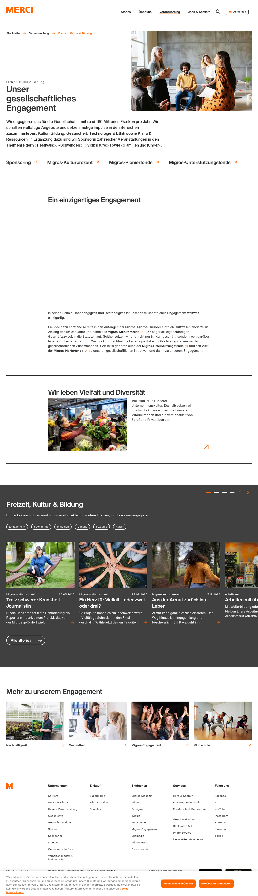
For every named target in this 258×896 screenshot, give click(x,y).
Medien (54, 842)
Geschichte (57, 816)
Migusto (138, 802)
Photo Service (183, 832)
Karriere (54, 796)
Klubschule (140, 822)
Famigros (139, 809)
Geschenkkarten (185, 819)
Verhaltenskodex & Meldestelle (60, 857)
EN (27, 870)
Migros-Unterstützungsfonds (203, 162)
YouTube (222, 809)
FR (15, 870)
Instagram (223, 816)
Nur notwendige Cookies (178, 886)
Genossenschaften (62, 849)
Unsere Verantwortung (64, 809)
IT (21, 870)
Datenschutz (75, 870)
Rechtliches (56, 870)
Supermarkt (99, 796)
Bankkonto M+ (184, 826)
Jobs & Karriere (199, 11)
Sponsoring (22, 162)
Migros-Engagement (146, 829)
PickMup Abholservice (189, 802)
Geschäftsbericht (61, 822)
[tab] (208, 492)
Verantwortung (170, 11)
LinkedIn (222, 829)
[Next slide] (247, 492)
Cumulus (97, 809)
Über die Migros (60, 802)
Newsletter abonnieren (189, 839)
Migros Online (100, 802)
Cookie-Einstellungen (101, 870)
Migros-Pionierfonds (134, 162)
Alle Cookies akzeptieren (216, 886)
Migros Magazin (143, 796)
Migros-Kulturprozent (73, 162)
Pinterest (222, 822)
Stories (126, 11)
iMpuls (137, 816)
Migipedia (139, 836)
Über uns (145, 11)
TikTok (220, 836)
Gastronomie (141, 849)
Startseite (13, 33)
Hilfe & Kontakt (185, 796)
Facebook (223, 796)
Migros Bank (141, 842)
